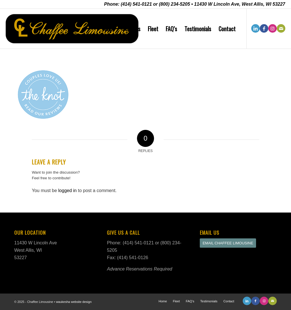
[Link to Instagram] (272, 28)
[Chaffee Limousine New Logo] (72, 29)
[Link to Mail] (281, 28)
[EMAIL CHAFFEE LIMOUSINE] (228, 243)
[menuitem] (109, 29)
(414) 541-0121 (136, 4)
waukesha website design (74, 301)
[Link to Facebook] (264, 28)
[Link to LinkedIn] (255, 28)
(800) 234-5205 (174, 4)
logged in (67, 190)
